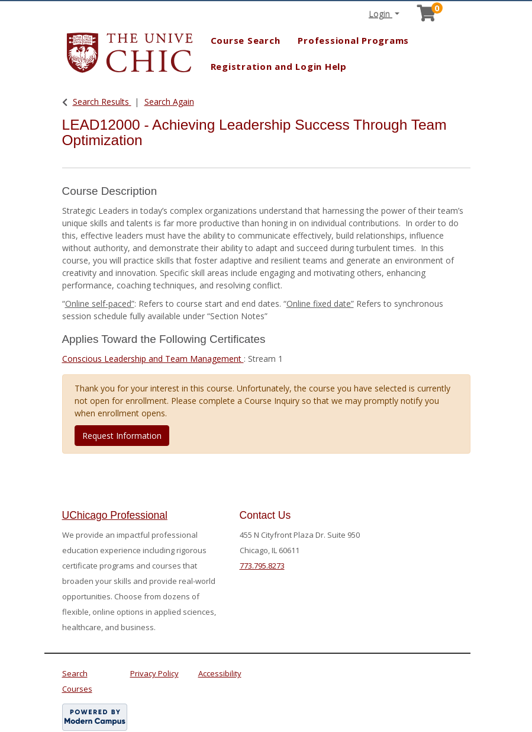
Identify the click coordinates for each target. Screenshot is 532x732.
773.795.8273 (262, 565)
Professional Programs (353, 40)
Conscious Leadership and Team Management (153, 358)
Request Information (122, 435)
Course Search (245, 40)
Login (380, 14)
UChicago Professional (114, 515)
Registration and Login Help (279, 66)
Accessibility (219, 673)
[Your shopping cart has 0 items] (427, 16)
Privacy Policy (154, 673)
